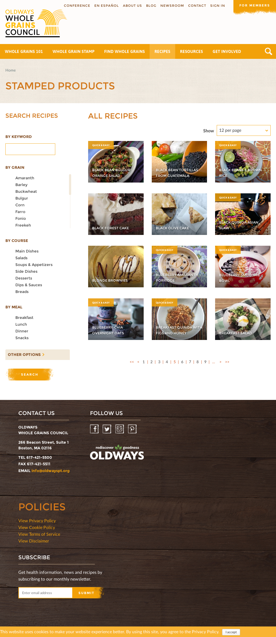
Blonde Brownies (112, 280)
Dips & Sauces (28, 284)
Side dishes (26, 271)
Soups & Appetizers (34, 264)
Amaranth (24, 178)
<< (132, 361)
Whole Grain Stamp (73, 51)
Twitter (107, 429)
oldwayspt (117, 452)
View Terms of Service (39, 534)
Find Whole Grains (124, 51)
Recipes (162, 51)
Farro (20, 211)
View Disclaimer (33, 540)
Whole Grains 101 (24, 51)
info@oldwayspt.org (51, 470)
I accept (231, 632)
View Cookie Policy (36, 527)
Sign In (217, 6)
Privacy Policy (205, 631)
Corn (20, 205)
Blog (151, 6)
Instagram (120, 429)
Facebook (94, 429)
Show (208, 130)
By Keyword (18, 136)
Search (268, 51)
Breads (22, 291)
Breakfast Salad (237, 333)
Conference (76, 6)
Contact (197, 6)
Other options (23, 353)
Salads (21, 257)
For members (254, 5)
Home (10, 70)
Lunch (21, 324)
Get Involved (227, 51)
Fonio (20, 218)
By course (16, 240)
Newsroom (172, 6)
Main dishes (27, 251)
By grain (14, 167)
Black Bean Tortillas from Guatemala (172, 170)
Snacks (22, 337)
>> (227, 361)
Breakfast (24, 317)
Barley (21, 184)
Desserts (23, 278)
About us (132, 6)
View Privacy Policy (37, 520)
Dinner (21, 331)
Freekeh (23, 225)
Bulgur (21, 198)
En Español (106, 6)
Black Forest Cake (112, 227)
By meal (13, 307)
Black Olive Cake (174, 227)
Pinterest (132, 429)
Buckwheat (26, 191)
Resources (191, 51)
